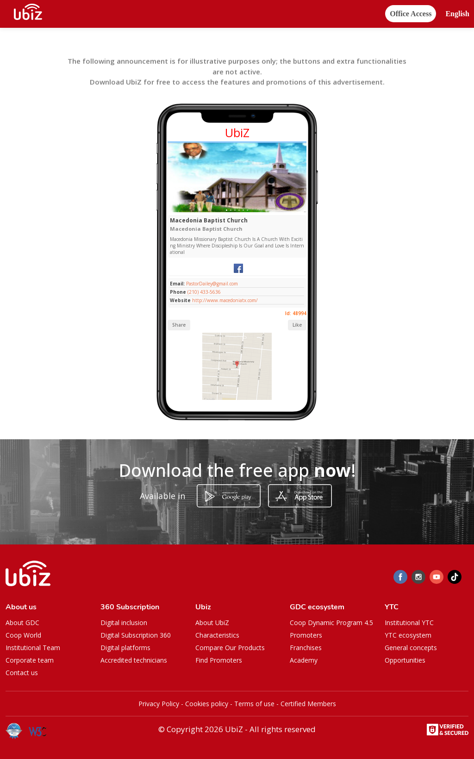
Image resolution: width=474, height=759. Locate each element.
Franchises (306, 647)
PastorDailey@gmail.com (211, 283)
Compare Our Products (230, 647)
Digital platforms (125, 647)
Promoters (306, 635)
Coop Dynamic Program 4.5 (331, 622)
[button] (457, 14)
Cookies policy (206, 703)
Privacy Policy (158, 703)
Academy (304, 660)
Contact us (22, 672)
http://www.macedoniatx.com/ (225, 300)
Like (297, 325)
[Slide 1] (226, 210)
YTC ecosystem (408, 635)
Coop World (23, 635)
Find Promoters (218, 660)
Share (179, 325)
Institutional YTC (409, 622)
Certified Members (308, 703)
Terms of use (254, 703)
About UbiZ (212, 622)
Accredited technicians (133, 660)
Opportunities (405, 660)
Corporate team (30, 660)
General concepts (411, 647)
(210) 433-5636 (204, 292)
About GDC (22, 622)
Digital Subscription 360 (135, 635)
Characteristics (217, 635)
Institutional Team (33, 647)
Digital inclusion (123, 622)
